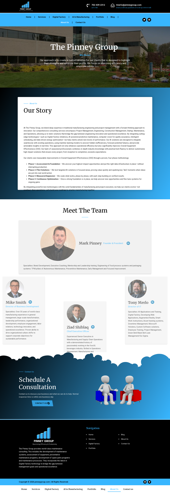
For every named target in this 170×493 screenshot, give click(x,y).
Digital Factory (59, 17)
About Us (65, 22)
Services (42, 17)
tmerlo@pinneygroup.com (128, 5)
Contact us (80, 22)
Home (28, 17)
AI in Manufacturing (80, 17)
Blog (113, 17)
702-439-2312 (98, 5)
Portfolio (100, 17)
